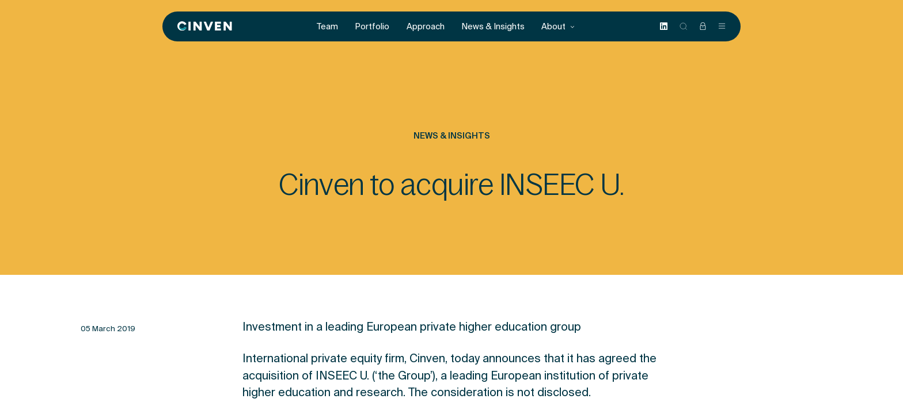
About (558, 26)
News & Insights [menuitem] (493, 26)
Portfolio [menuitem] (372, 26)
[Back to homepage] (204, 26)
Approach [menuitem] (426, 26)
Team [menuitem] (327, 26)
